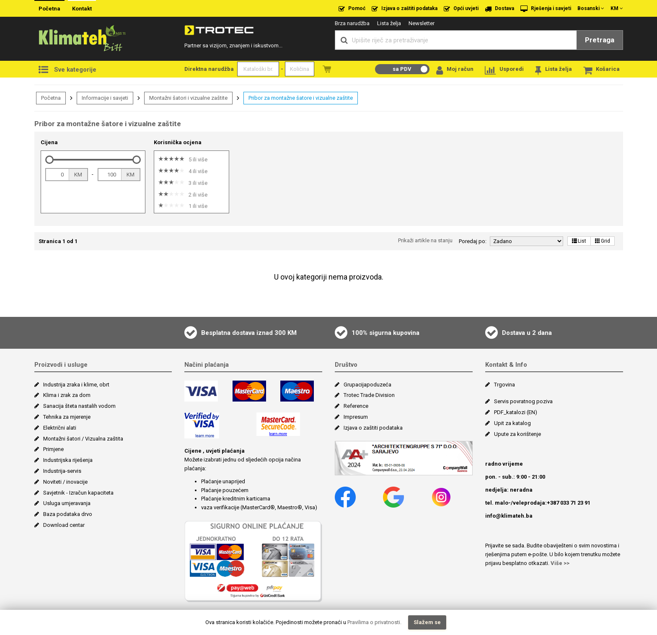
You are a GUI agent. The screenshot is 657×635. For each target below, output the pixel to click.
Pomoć (352, 8)
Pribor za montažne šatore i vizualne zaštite (300, 98)
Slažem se (427, 622)
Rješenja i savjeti (545, 8)
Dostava (499, 8)
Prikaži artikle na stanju (425, 240)
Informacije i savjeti (105, 98)
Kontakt (82, 8)
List (579, 241)
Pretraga (599, 40)
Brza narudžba (352, 23)
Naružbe (327, 69)
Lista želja (389, 23)
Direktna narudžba (209, 69)
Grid (602, 241)
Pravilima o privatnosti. (374, 622)
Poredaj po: (472, 241)
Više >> (560, 563)
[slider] (49, 160)
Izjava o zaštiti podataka (404, 8)
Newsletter (422, 23)
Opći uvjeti (461, 8)
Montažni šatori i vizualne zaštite (188, 98)
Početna (49, 8)
